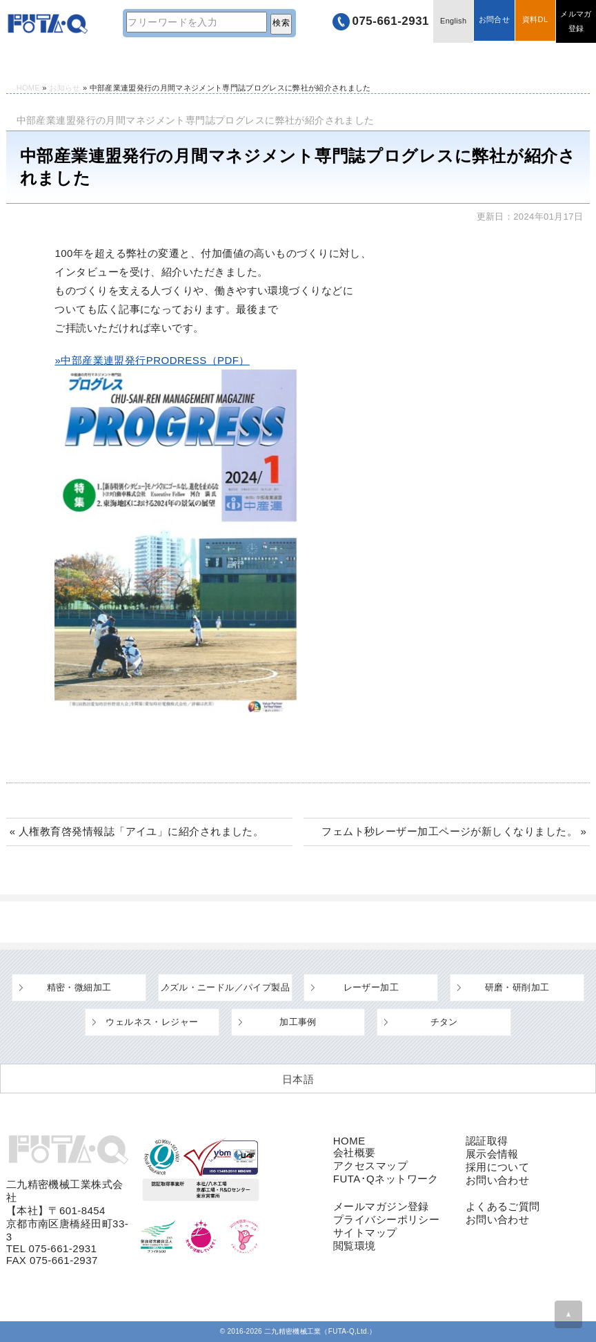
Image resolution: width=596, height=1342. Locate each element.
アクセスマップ (370, 1165)
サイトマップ (365, 1232)
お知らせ (64, 88)
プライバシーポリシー (386, 1219)
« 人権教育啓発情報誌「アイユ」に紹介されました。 (137, 831)
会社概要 (354, 1152)
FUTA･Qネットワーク (386, 1179)
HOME (29, 60)
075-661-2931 (383, 22)
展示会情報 (492, 1154)
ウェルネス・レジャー (152, 1022)
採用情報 (542, 60)
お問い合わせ (498, 1180)
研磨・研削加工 (517, 987)
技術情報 (113, 60)
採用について (498, 1167)
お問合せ (490, 22)
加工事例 (298, 1022)
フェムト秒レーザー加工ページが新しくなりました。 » (453, 831)
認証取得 (487, 1141)
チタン (444, 1022)
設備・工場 (221, 60)
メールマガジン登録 (381, 1206)
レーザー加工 (371, 987)
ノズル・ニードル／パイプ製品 (224, 987)
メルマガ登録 (574, 22)
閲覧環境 (354, 1246)
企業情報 (435, 60)
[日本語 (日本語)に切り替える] (298, 1079)
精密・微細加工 (79, 987)
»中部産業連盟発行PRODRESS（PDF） (151, 360)
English (449, 22)
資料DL (533, 22)
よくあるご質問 (328, 60)
